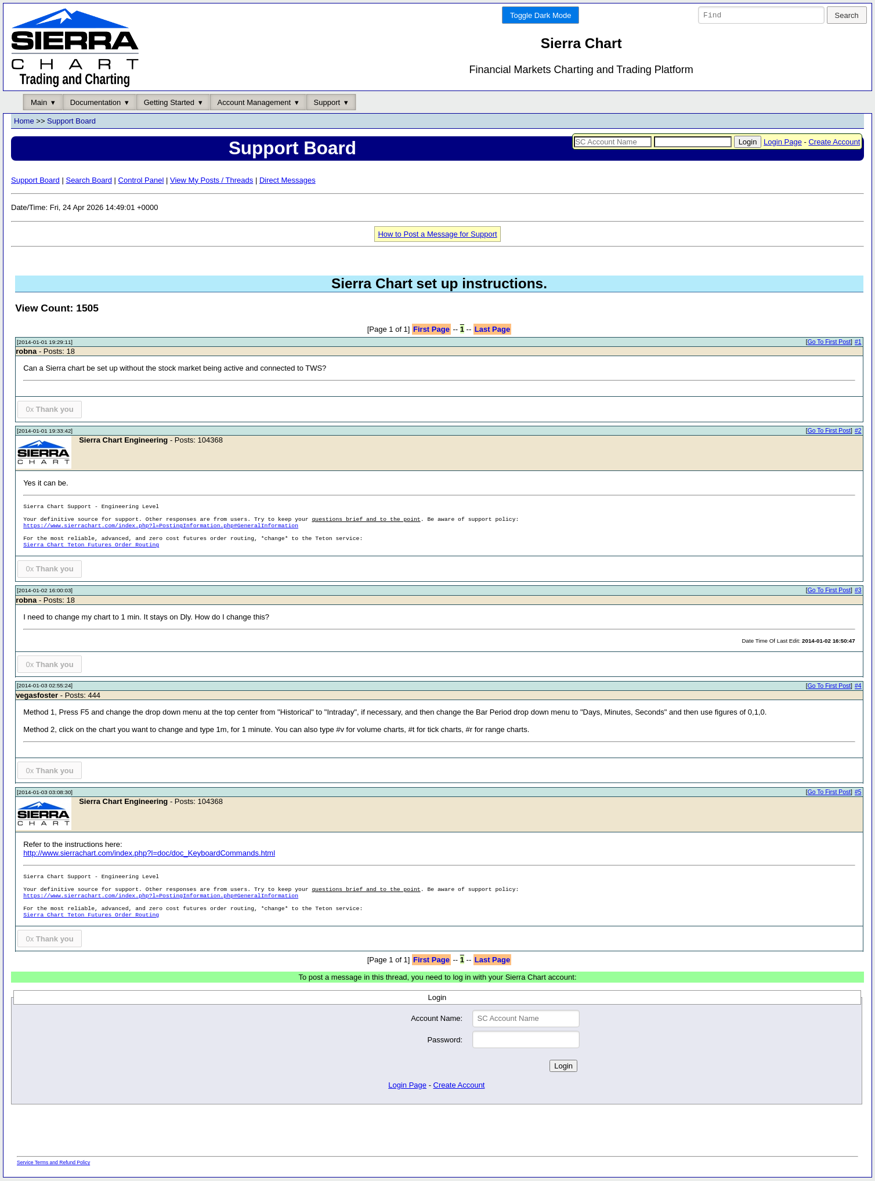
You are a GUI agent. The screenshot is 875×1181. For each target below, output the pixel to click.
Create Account (834, 141)
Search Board (89, 180)
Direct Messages (287, 180)
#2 (858, 431)
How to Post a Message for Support (437, 234)
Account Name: (436, 1019)
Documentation (95, 102)
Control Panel (141, 180)
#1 (858, 342)
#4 (858, 686)
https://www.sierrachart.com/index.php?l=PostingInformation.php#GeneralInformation (160, 526)
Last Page (492, 329)
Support (327, 102)
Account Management (254, 102)
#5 (858, 792)
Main (39, 102)
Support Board (71, 121)
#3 (858, 591)
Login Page (783, 141)
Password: (444, 1039)
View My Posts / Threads (211, 180)
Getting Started (169, 102)
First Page (431, 329)
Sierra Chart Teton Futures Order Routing (91, 545)
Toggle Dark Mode (541, 15)
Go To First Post (829, 342)
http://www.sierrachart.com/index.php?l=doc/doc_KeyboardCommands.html (149, 853)
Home (24, 121)
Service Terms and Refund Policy (53, 1163)
